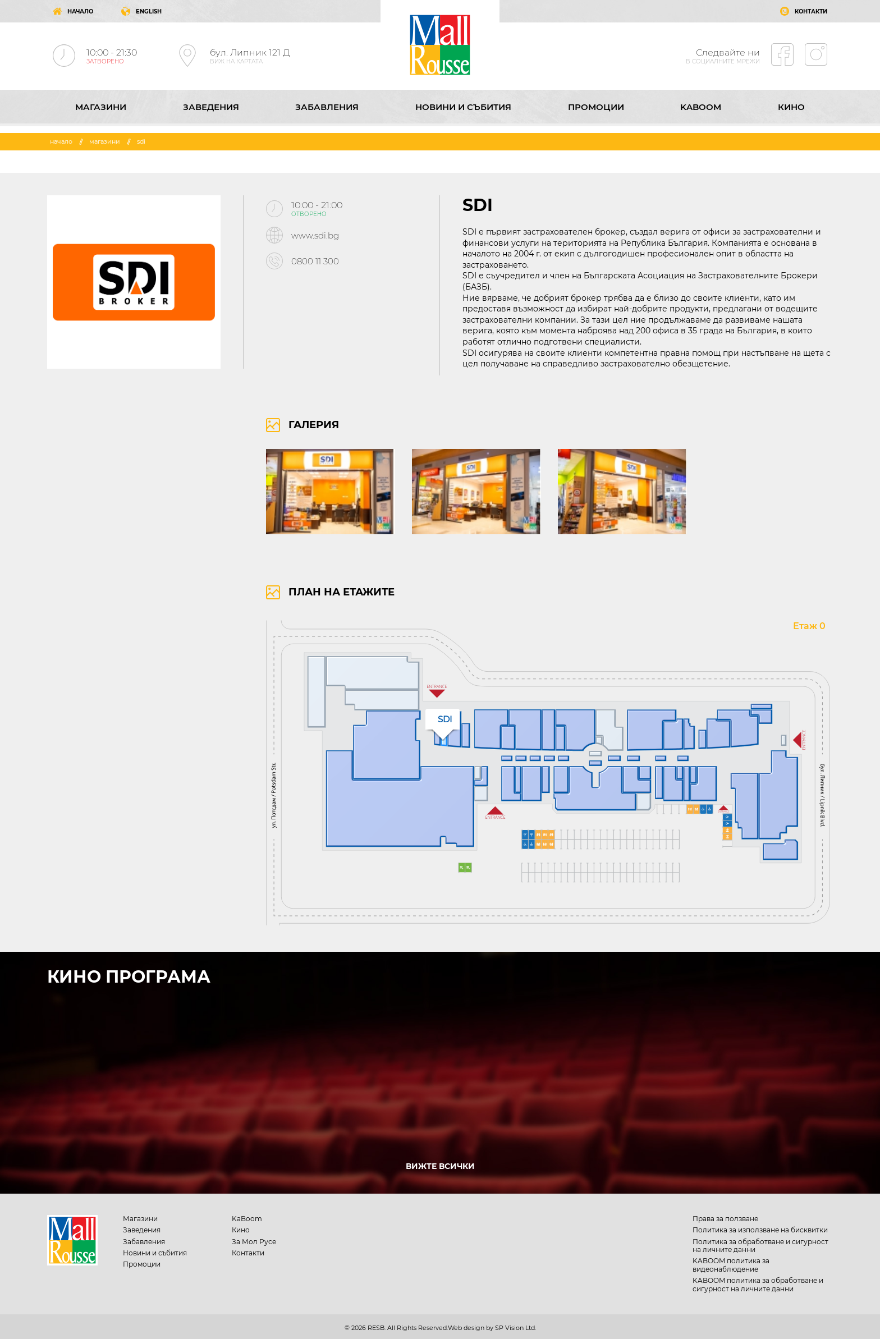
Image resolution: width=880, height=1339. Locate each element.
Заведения (211, 107)
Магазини (100, 107)
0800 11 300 (315, 261)
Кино (791, 107)
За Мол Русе (254, 1241)
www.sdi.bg (315, 235)
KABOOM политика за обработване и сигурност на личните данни (758, 1284)
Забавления (327, 107)
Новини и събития (463, 107)
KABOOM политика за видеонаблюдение (731, 1265)
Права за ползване (725, 1218)
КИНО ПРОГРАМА (128, 976)
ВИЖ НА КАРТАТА (236, 61)
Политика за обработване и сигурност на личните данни (760, 1245)
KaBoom (700, 107)
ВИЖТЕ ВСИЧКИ (440, 1166)
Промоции (596, 107)
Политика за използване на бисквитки (760, 1230)
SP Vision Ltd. (515, 1328)
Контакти (248, 1253)
